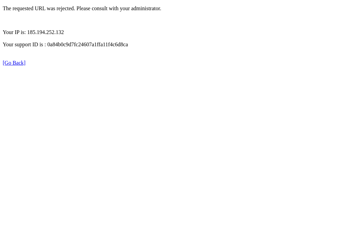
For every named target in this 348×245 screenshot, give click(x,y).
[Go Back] (14, 63)
